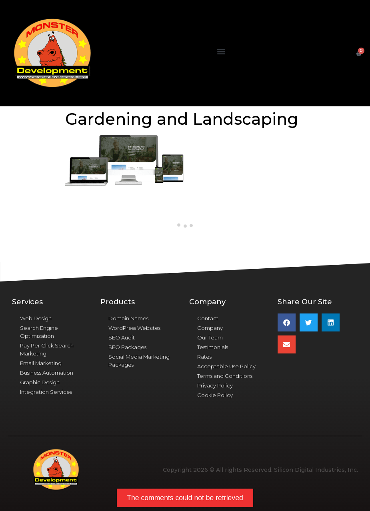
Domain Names (128, 318)
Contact (207, 318)
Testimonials (212, 347)
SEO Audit (121, 337)
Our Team (210, 337)
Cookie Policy (215, 395)
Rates (204, 356)
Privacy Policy (215, 385)
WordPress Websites (134, 328)
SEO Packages (127, 347)
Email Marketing (41, 363)
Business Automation (46, 372)
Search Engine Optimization (39, 332)
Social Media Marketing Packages (139, 360)
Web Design (36, 318)
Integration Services (46, 392)
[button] (221, 51)
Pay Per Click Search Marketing (47, 349)
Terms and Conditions (224, 376)
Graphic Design (40, 382)
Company (210, 328)
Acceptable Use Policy (226, 366)
